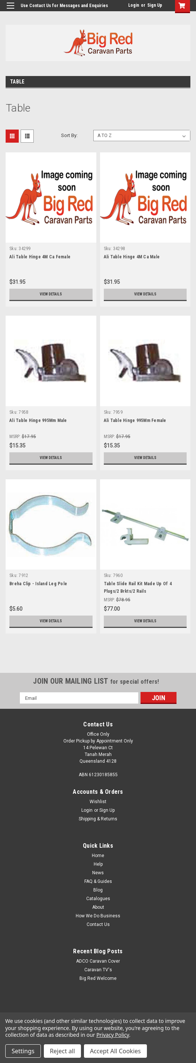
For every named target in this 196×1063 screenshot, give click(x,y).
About (98, 907)
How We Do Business (98, 915)
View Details (51, 294)
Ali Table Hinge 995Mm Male (38, 420)
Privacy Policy (112, 1034)
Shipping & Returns (98, 818)
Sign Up (154, 5)
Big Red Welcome (98, 978)
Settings (23, 1051)
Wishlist (98, 801)
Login (133, 5)
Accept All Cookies (115, 1051)
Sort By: (69, 135)
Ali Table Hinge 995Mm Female (135, 420)
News (98, 872)
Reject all (62, 1051)
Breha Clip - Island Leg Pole (38, 583)
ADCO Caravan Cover (98, 961)
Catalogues (98, 898)
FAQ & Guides (98, 881)
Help (98, 864)
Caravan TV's (98, 969)
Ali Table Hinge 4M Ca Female (39, 256)
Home (98, 855)
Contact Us (98, 924)
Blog (98, 890)
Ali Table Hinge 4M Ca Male (132, 256)
